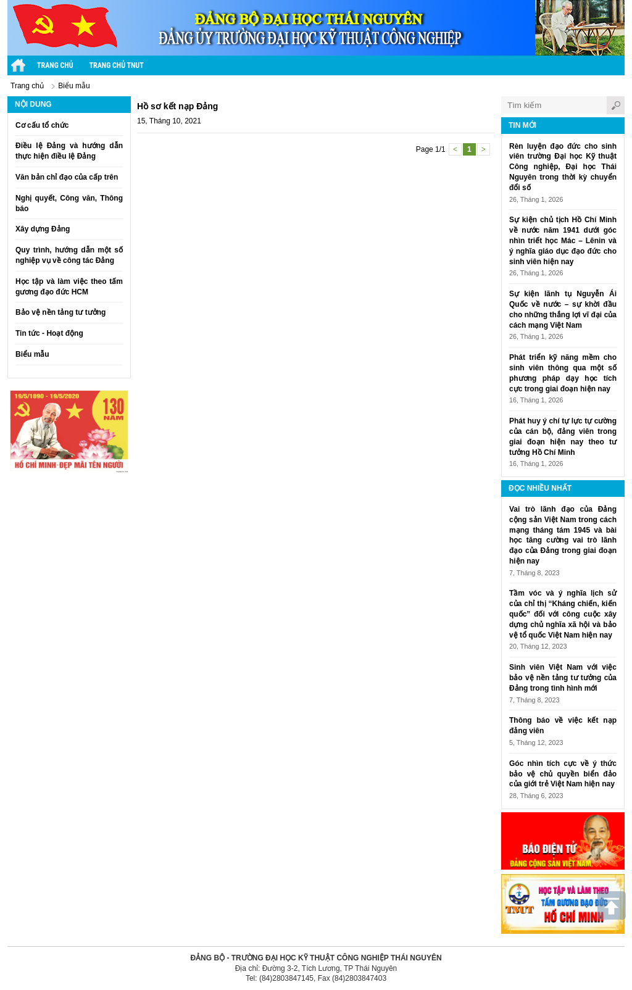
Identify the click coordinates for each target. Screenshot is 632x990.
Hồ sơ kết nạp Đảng (177, 106)
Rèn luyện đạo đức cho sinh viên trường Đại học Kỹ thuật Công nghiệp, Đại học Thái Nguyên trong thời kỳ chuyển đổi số (563, 167)
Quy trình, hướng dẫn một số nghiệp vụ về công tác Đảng (69, 255)
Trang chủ (27, 85)
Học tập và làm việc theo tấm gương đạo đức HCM (69, 286)
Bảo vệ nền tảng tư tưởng (60, 312)
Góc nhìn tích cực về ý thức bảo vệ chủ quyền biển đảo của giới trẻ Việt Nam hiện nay (563, 774)
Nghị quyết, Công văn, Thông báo (69, 203)
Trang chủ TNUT (116, 65)
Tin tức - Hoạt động (49, 333)
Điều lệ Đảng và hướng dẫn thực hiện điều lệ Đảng (69, 150)
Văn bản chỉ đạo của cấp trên (66, 177)
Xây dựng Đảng (42, 229)
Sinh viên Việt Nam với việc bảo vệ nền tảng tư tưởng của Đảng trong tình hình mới (563, 678)
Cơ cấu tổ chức (42, 125)
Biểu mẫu (73, 85)
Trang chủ (55, 65)
